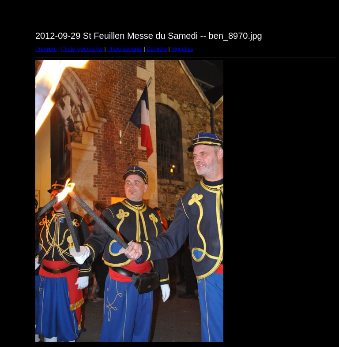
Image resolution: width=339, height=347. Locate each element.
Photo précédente (82, 49)
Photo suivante (124, 49)
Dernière (157, 49)
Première (46, 49)
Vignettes (182, 49)
